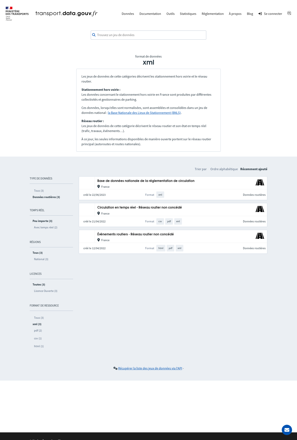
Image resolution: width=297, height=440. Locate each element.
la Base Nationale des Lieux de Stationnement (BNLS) (144, 113)
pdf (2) (38, 330)
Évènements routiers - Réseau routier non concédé (135, 234)
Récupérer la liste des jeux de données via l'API (150, 368)
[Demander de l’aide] (287, 430)
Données (128, 14)
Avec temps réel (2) (45, 227)
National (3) (41, 259)
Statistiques (188, 14)
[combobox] (148, 35)
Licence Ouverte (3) (45, 291)
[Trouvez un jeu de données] (148, 35)
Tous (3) (39, 190)
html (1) (39, 346)
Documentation (150, 14)
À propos (235, 14)
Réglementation (213, 14)
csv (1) (38, 338)
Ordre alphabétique (224, 169)
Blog (250, 14)
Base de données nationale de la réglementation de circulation (145, 181)
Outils (170, 14)
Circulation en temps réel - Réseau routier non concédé (139, 207)
